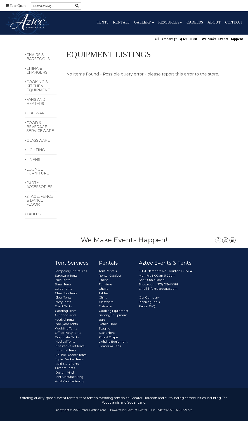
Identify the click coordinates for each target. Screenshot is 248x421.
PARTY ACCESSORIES (39, 185)
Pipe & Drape (108, 337)
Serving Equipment (113, 315)
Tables (103, 293)
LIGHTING (35, 150)
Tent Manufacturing (69, 377)
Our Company (149, 297)
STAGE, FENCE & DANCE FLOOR (39, 200)
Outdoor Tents (65, 315)
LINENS (33, 160)
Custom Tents (65, 368)
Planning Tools (149, 302)
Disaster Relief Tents (69, 346)
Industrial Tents (65, 350)
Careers (195, 22)
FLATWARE (36, 113)
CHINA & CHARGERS (36, 70)
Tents (103, 22)
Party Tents (63, 302)
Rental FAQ (147, 306)
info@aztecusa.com (162, 288)
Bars (102, 319)
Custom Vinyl (64, 372)
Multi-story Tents (67, 363)
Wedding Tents (66, 328)
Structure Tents (66, 275)
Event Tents (63, 306)
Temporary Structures (71, 271)
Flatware (105, 306)
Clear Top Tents (66, 293)
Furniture (105, 284)
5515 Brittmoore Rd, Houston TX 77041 (166, 271)
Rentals (121, 22)
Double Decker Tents (70, 355)
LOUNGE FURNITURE (37, 171)
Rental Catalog (110, 275)
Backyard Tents (66, 324)
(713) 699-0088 (185, 39)
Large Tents (63, 288)
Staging (104, 328)
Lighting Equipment (113, 341)
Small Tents (63, 284)
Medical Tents (65, 341)
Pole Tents (62, 280)
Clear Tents (63, 297)
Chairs (103, 288)
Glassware (106, 302)
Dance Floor (108, 324)
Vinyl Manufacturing (69, 381)
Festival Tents (64, 319)
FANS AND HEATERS (35, 101)
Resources (170, 22)
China (103, 297)
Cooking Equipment (113, 311)
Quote (15, 5)
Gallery (144, 22)
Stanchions (107, 332)
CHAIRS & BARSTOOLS (38, 57)
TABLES (33, 214)
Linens (103, 280)
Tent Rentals (108, 271)
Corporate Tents (67, 337)
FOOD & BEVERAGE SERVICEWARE (40, 127)
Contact (234, 22)
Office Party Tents (68, 332)
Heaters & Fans (110, 346)
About (214, 22)
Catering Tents (65, 311)
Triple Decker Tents (69, 359)
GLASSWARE (38, 140)
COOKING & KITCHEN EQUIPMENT (38, 86)
